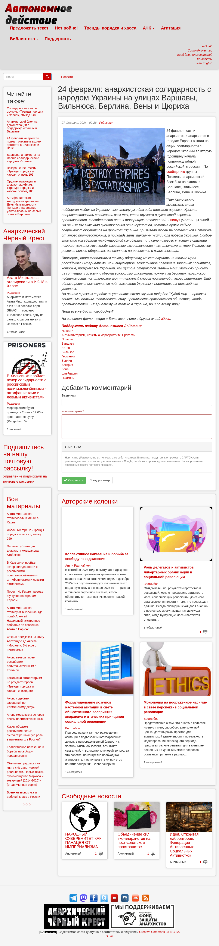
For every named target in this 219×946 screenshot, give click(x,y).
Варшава (68, 343)
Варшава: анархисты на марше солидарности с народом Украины (23, 158)
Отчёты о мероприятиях (103, 335)
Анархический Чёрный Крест (24, 235)
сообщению (175, 171)
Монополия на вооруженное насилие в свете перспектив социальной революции (175, 707)
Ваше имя (69, 395)
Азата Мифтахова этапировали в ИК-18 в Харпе (27, 282)
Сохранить (73, 480)
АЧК (149, 28)
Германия (68, 356)
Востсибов (151, 584)
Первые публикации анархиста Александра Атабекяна (23, 551)
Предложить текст (29, 28)
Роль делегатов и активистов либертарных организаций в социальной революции (169, 572)
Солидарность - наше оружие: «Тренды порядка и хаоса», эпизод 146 (25, 112)
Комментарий (73, 411)
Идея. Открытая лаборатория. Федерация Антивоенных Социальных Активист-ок (184, 845)
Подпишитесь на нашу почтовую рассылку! (23, 458)
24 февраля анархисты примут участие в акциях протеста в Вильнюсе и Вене (24, 143)
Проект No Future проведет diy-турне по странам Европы (25, 596)
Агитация (171, 28)
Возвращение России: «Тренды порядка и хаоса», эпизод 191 (22, 171)
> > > (27, 804)
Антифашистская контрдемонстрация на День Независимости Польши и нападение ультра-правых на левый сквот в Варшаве (24, 206)
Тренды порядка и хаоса (110, 28)
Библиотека (24, 38)
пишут (175, 220)
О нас (109, 936)
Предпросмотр (99, 480)
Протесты (129, 335)
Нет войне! (66, 28)
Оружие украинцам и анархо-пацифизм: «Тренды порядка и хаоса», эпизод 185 (21, 186)
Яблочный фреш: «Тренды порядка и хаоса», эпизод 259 (25, 534)
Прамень (68, 377)
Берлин (67, 360)
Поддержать (58, 38)
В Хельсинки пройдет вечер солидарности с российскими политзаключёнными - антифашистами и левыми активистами (26, 386)
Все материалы (23, 502)
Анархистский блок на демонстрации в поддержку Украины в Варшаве (22, 126)
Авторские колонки (90, 501)
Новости (67, 77)
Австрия (67, 365)
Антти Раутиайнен (77, 565)
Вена (65, 369)
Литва (66, 348)
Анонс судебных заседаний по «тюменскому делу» (21, 703)
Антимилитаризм (73, 335)
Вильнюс (68, 352)
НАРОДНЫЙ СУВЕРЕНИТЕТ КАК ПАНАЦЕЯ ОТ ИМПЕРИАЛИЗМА (83, 840)
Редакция (105, 122)
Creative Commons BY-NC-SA (159, 932)
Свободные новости (91, 796)
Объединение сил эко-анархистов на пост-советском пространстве (134, 840)
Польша (67, 339)
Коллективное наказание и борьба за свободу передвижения (25, 751)
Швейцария (70, 373)
